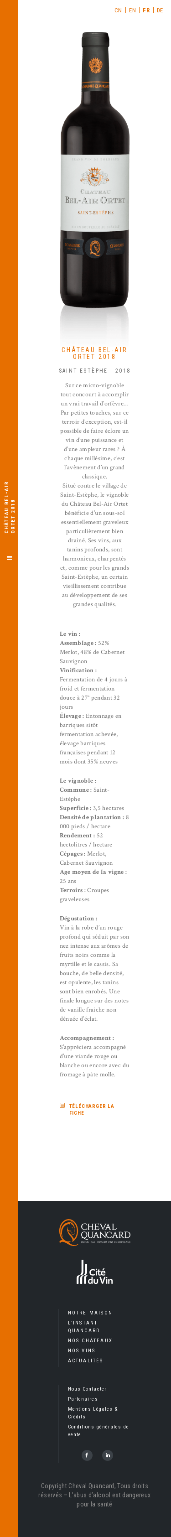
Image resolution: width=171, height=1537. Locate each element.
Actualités (86, 1361)
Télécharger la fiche (92, 1109)
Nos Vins (82, 1351)
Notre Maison (90, 1313)
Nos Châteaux (90, 1341)
